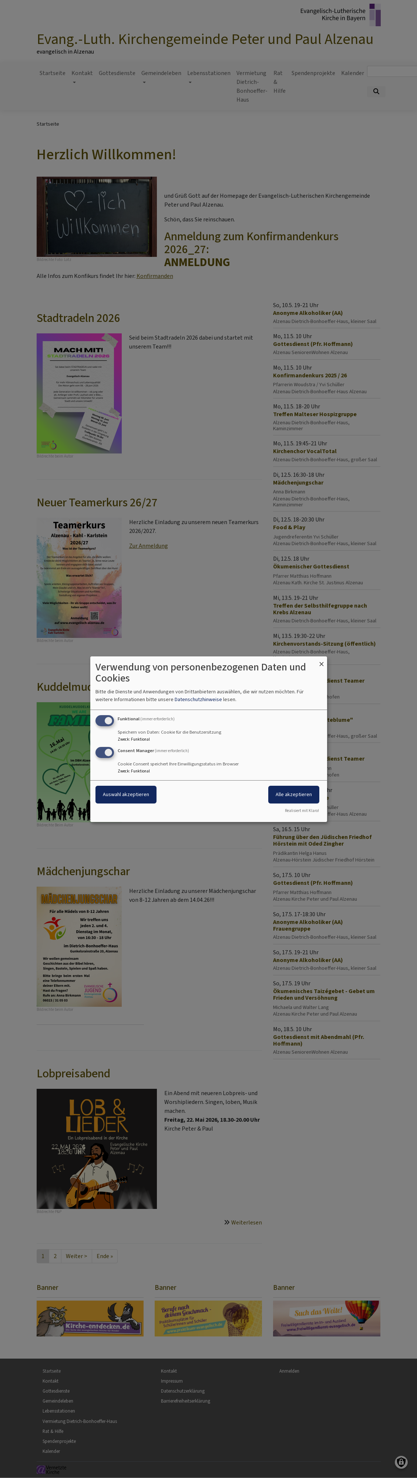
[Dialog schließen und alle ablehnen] (321, 660)
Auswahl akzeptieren (126, 794)
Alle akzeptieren (294, 794)
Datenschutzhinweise (198, 699)
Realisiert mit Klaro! (302, 810)
